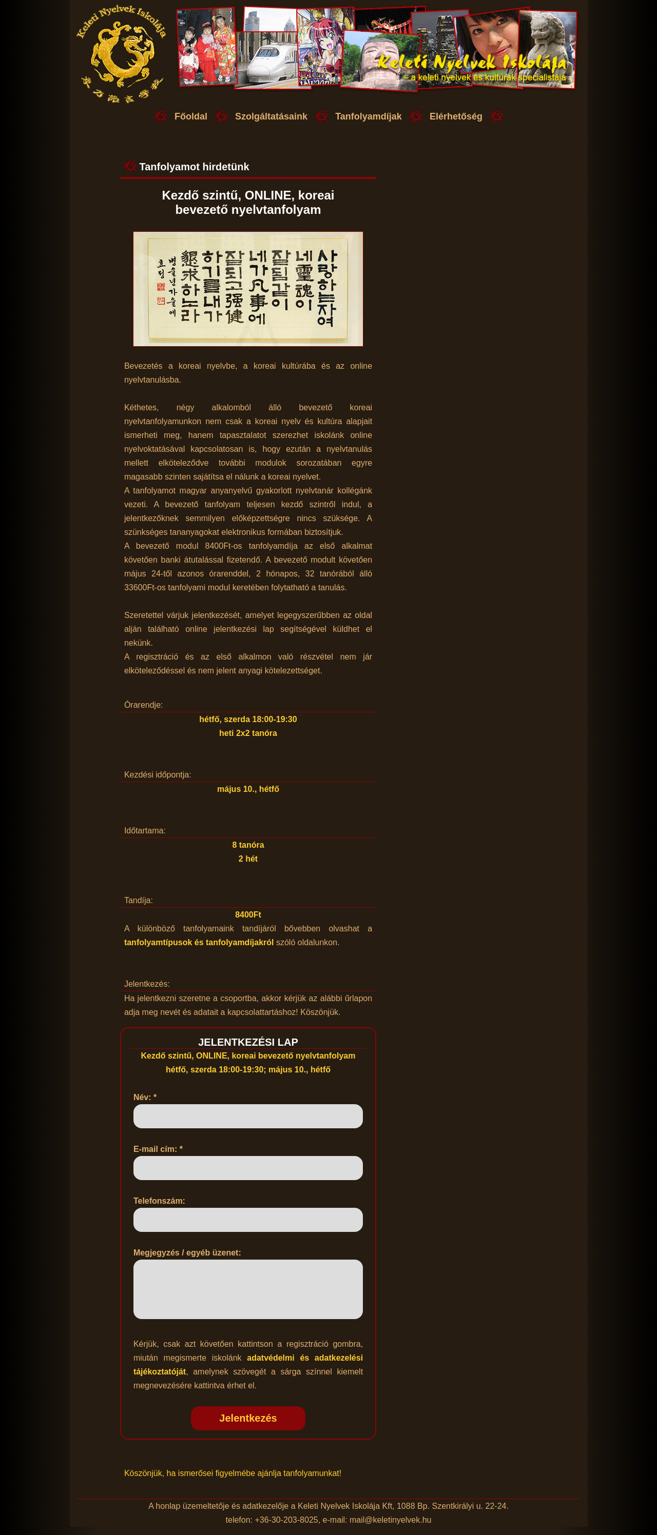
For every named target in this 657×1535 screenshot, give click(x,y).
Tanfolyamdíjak (368, 116)
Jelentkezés (248, 1426)
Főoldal (191, 116)
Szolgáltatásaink (271, 116)
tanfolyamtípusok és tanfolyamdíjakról (199, 942)
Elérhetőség (456, 116)
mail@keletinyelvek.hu (390, 1528)
